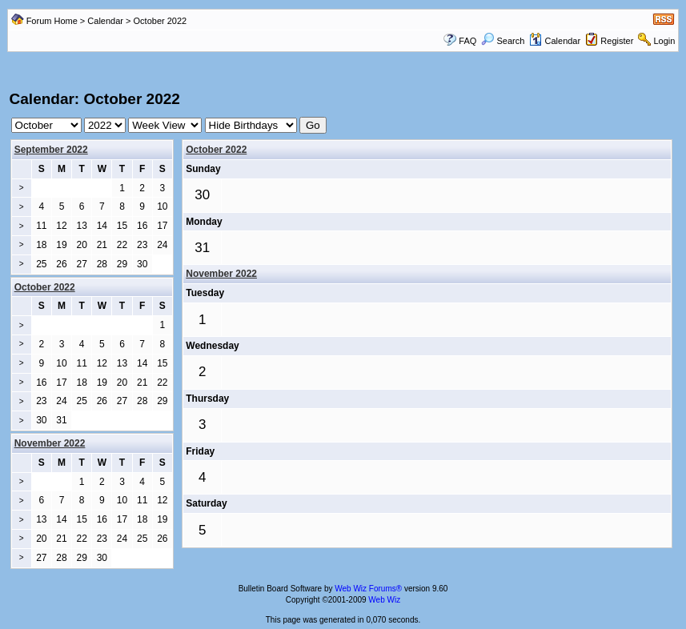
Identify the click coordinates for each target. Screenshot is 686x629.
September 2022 (51, 149)
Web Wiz (384, 599)
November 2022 (221, 273)
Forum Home (52, 21)
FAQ (467, 41)
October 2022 (216, 149)
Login (665, 41)
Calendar (105, 21)
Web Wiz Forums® (368, 588)
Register (616, 41)
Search (502, 41)
